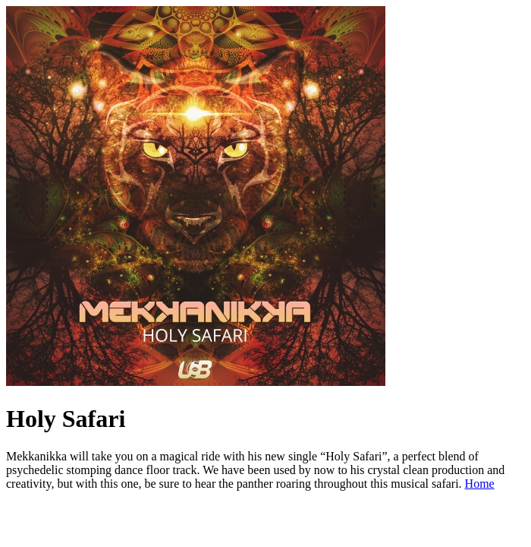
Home (480, 483)
